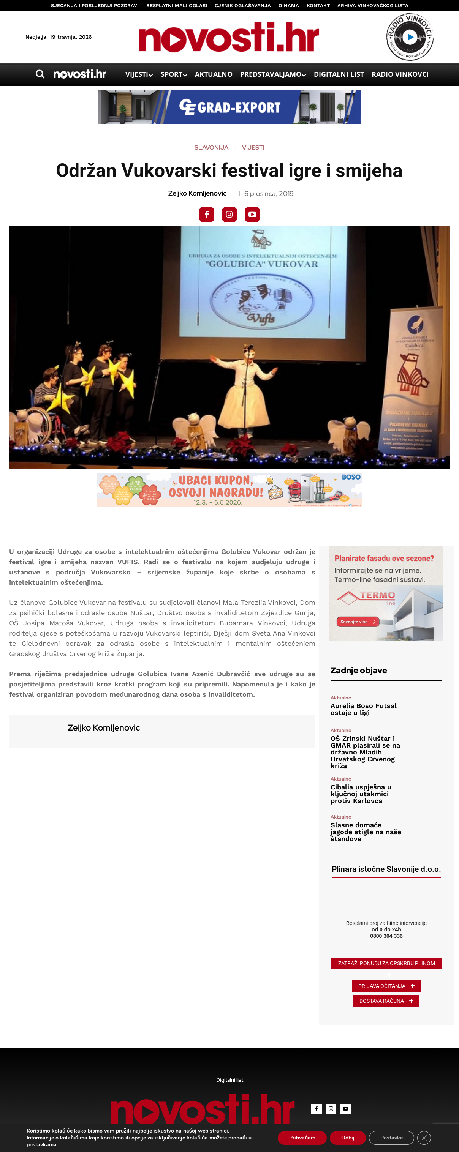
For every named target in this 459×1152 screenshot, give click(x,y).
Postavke (391, 1137)
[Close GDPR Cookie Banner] (424, 1138)
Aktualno (341, 697)
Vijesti (253, 148)
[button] (39, 74)
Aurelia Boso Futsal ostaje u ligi (364, 709)
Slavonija (211, 148)
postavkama (42, 1144)
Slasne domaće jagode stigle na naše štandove (366, 832)
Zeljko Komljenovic (197, 193)
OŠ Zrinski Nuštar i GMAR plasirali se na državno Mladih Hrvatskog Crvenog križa (365, 752)
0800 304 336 (386, 936)
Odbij (348, 1137)
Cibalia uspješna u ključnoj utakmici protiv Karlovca (361, 794)
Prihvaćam (302, 1137)
